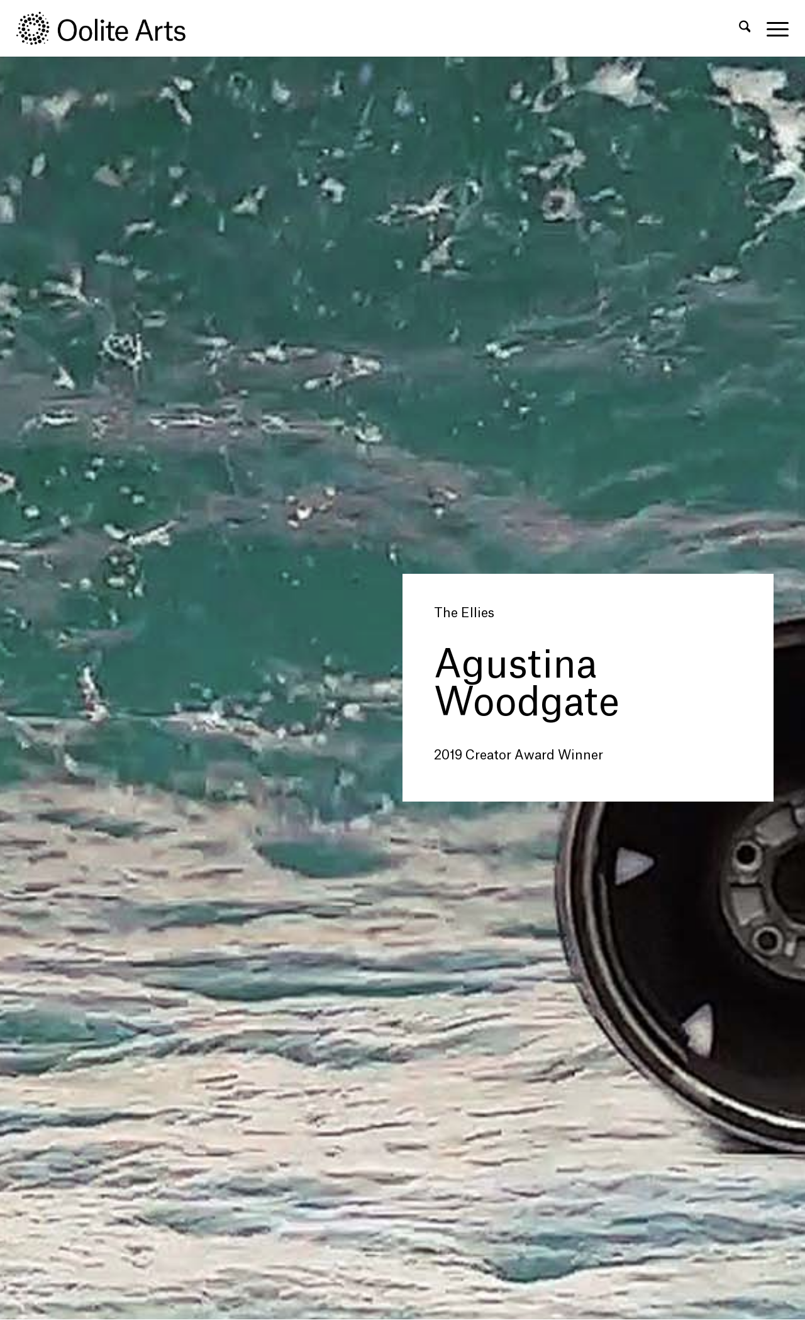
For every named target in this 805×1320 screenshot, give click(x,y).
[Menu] (773, 28)
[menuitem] (745, 28)
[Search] (745, 28)
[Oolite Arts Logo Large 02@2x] (108, 28)
